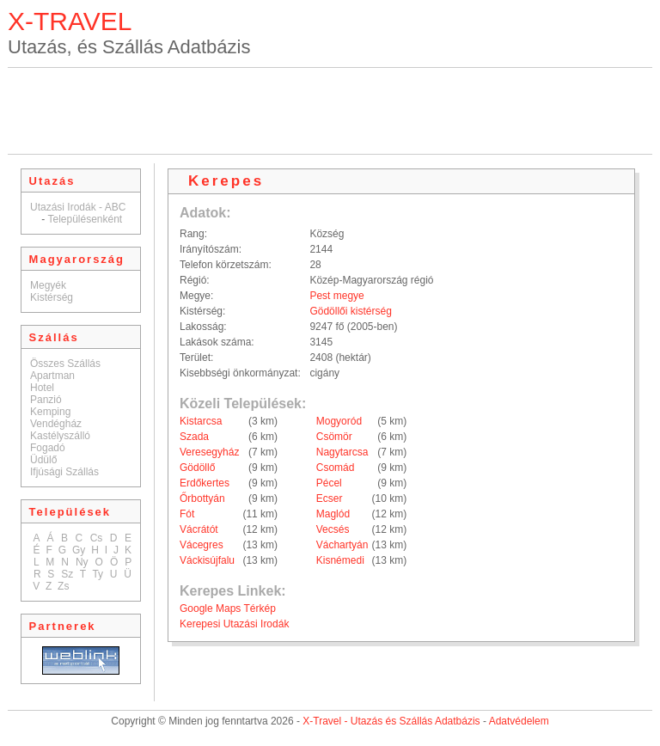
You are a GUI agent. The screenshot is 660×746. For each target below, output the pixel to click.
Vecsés (333, 529)
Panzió (46, 400)
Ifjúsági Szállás (64, 472)
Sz (67, 574)
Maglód (333, 514)
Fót (187, 514)
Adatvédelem (519, 721)
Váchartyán (342, 545)
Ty (97, 574)
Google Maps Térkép (228, 608)
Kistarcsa (201, 421)
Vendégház (56, 424)
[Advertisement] (330, 111)
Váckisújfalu (207, 560)
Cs (96, 538)
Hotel (42, 388)
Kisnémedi (340, 560)
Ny (82, 562)
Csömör (334, 437)
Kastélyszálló (60, 436)
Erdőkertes (204, 483)
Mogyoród (339, 421)
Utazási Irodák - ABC (77, 207)
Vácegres (201, 545)
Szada (194, 437)
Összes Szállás (65, 364)
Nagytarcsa (342, 452)
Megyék (48, 285)
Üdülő (43, 460)
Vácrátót (199, 529)
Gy (78, 550)
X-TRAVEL (69, 21)
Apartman (52, 376)
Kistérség (51, 297)
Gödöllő (197, 468)
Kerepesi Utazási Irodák (234, 624)
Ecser (329, 498)
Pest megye (336, 296)
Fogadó (47, 448)
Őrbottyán (202, 498)
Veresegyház (209, 452)
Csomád (335, 468)
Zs (63, 586)
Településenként (84, 219)
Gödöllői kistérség (350, 311)
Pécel (329, 483)
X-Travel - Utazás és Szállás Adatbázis (391, 721)
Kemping (50, 412)
